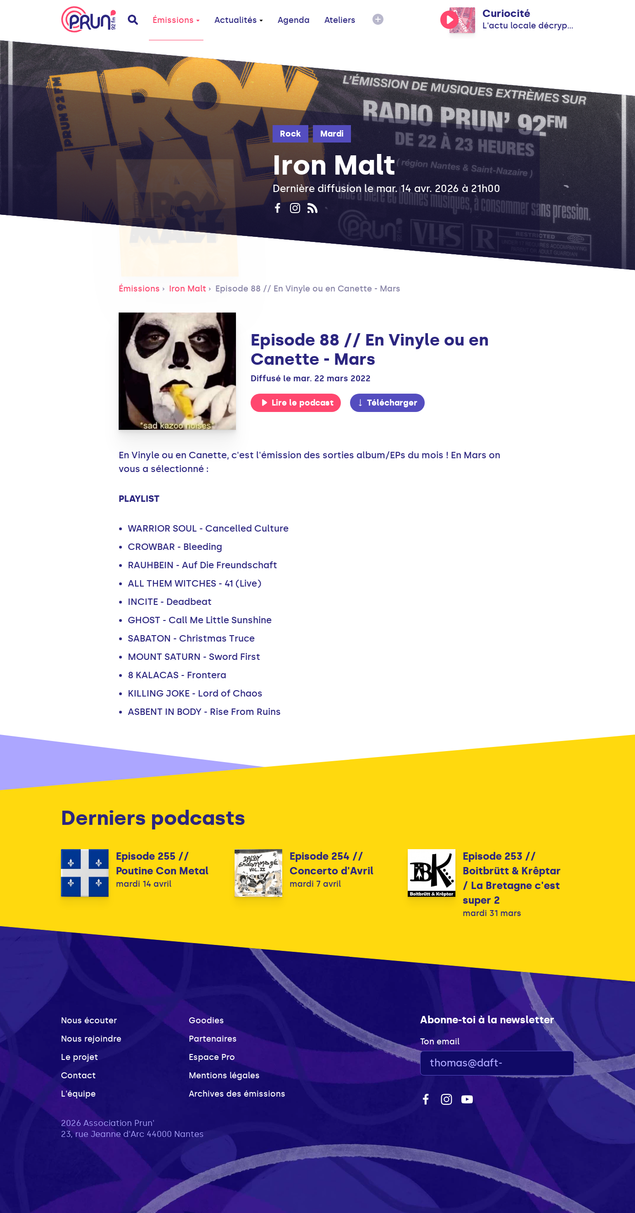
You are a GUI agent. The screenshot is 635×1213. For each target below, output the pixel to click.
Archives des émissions (237, 1094)
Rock (290, 134)
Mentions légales (224, 1075)
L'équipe (78, 1094)
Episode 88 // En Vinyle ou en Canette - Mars (307, 289)
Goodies (206, 1020)
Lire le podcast (297, 403)
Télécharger (387, 403)
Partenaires (213, 1039)
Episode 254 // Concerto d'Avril (331, 863)
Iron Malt (187, 289)
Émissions (176, 20)
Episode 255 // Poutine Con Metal (162, 863)
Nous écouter (89, 1020)
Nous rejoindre (91, 1039)
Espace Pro (212, 1057)
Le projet (79, 1057)
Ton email (440, 1042)
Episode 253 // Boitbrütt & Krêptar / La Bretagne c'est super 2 (512, 878)
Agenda (294, 20)
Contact (78, 1075)
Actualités (238, 20)
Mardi (332, 134)
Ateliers (340, 20)
